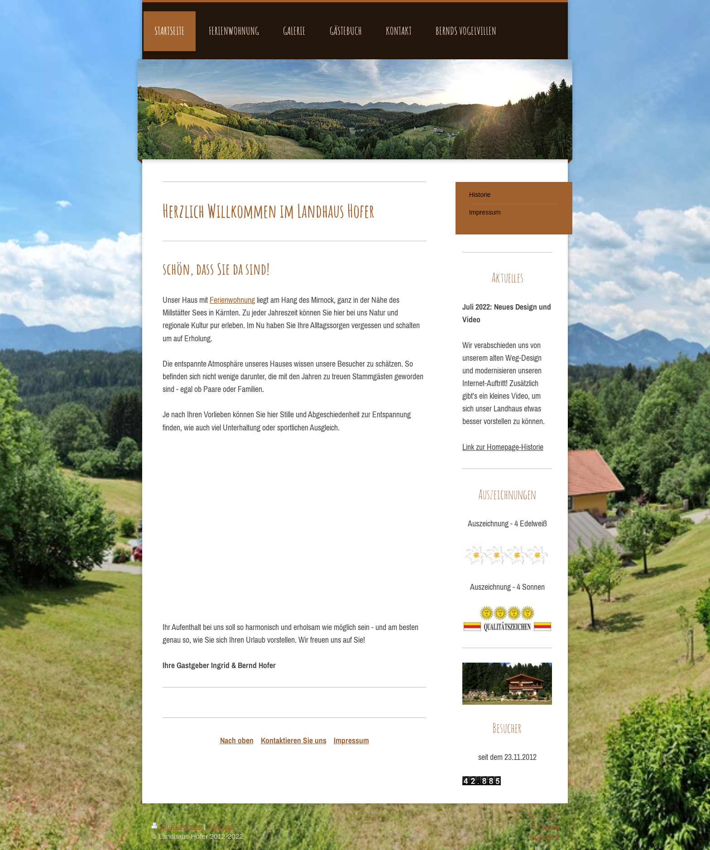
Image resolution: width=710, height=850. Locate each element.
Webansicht (544, 836)
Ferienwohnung (232, 300)
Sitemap (220, 826)
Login (550, 826)
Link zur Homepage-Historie (502, 447)
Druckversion (177, 826)
